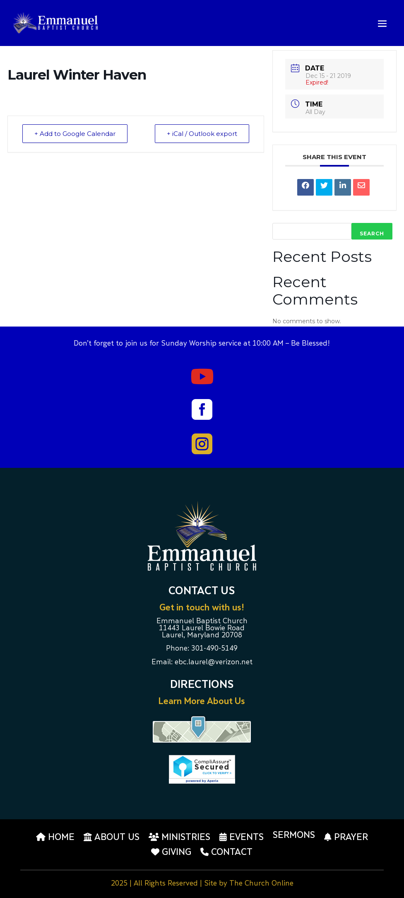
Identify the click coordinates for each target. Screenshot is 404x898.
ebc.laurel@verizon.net (213, 662)
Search (372, 233)
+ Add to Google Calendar (74, 134)
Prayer (346, 837)
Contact (226, 852)
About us (111, 837)
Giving (171, 852)
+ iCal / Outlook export (202, 134)
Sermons (294, 836)
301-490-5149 (214, 649)
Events (241, 837)
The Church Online (261, 884)
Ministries (179, 837)
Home (55, 837)
